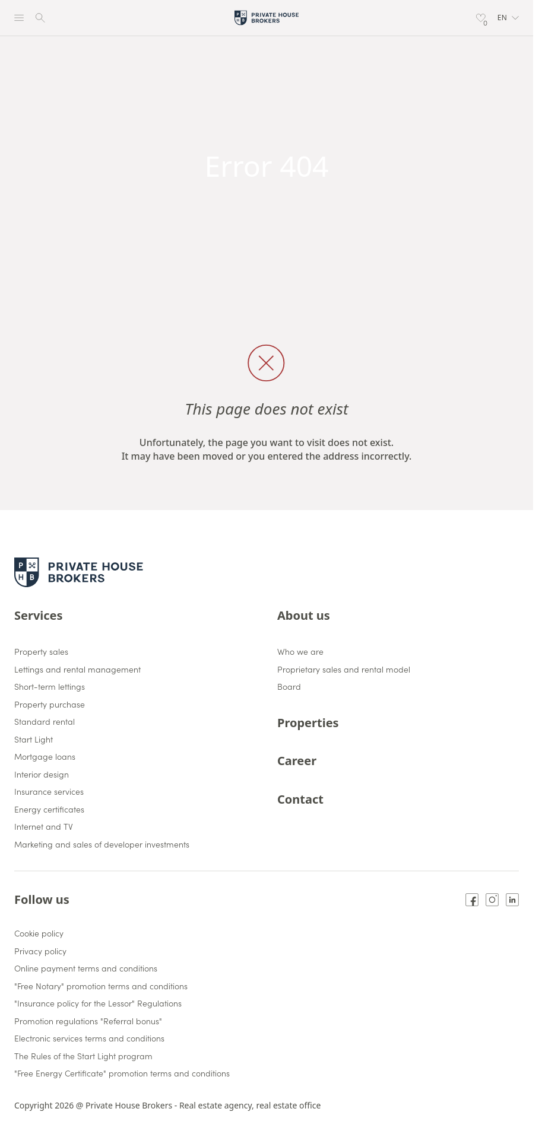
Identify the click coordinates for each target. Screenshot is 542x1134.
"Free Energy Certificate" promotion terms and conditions (122, 1073)
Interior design (41, 774)
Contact (300, 799)
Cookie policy (39, 933)
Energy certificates (49, 809)
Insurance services (49, 791)
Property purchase (49, 704)
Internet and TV (43, 826)
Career (296, 761)
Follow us (41, 900)
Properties (308, 723)
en (508, 18)
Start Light (33, 739)
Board (289, 686)
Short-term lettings (49, 686)
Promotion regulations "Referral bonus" (88, 1021)
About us (303, 615)
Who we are (300, 651)
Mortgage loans (44, 756)
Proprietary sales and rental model (343, 669)
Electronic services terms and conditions (89, 1038)
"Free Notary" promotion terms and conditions (101, 986)
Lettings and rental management (77, 669)
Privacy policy (40, 951)
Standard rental (44, 721)
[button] (508, 18)
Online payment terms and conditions (85, 968)
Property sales (41, 651)
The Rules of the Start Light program (83, 1056)
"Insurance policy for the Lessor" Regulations (98, 1003)
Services (38, 615)
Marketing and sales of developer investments (101, 844)
